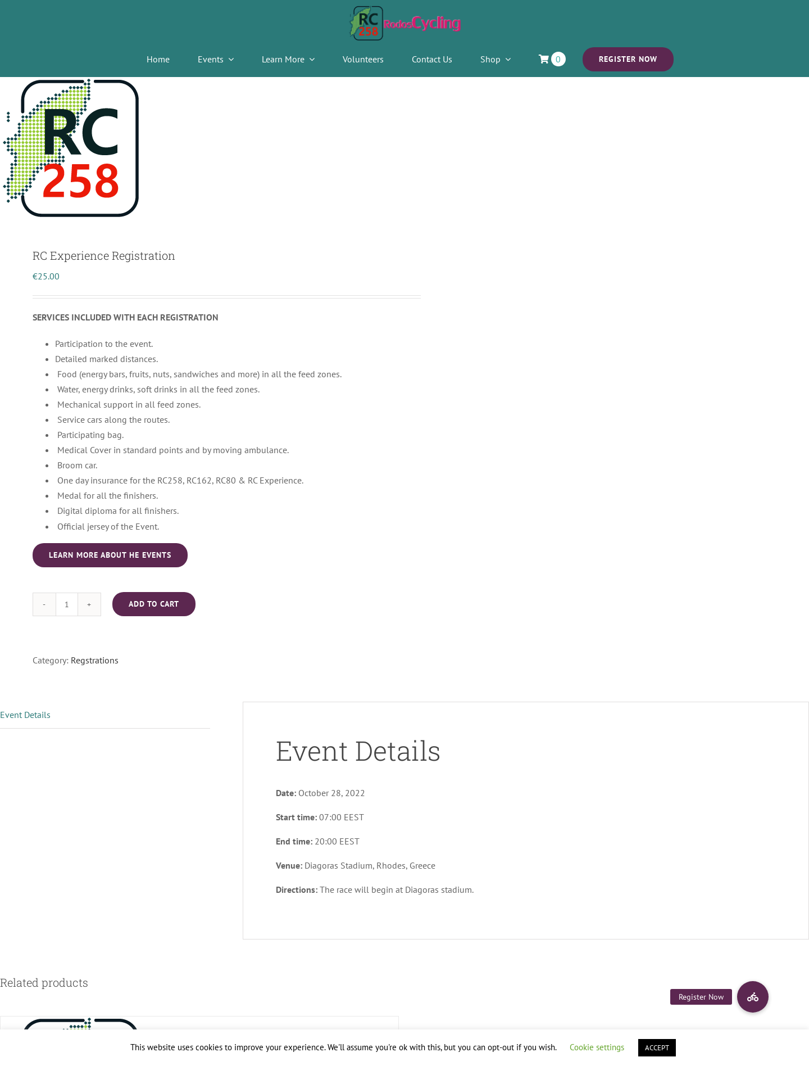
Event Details (25, 714)
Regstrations (95, 660)
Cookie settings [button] (597, 1047)
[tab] (105, 715)
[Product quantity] (67, 604)
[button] (753, 997)
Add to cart (154, 604)
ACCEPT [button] (657, 1048)
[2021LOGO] (404, 10)
